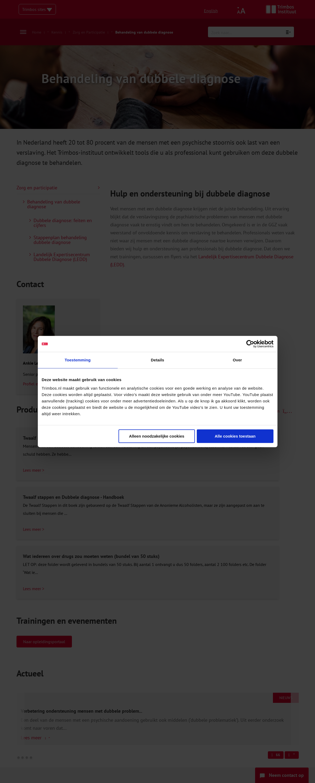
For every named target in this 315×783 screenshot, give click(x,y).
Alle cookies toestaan (235, 436)
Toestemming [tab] (78, 360)
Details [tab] (157, 360)
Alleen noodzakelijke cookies (157, 436)
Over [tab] (237, 360)
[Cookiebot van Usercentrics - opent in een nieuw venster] (250, 344)
